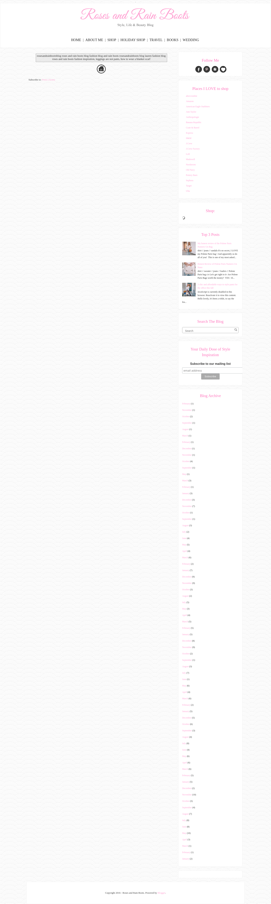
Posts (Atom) (48, 79)
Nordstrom (191, 164)
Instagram (215, 69)
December (186, 448)
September (187, 423)
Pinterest (206, 69)
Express (189, 133)
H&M (188, 138)
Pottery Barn (191, 175)
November (187, 410)
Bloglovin (223, 69)
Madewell (190, 159)
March (185, 435)
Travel (155, 40)
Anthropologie (192, 117)
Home (76, 40)
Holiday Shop (132, 40)
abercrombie (191, 96)
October (186, 416)
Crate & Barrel (192, 127)
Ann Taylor (191, 111)
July (184, 532)
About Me (94, 40)
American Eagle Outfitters (198, 106)
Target (189, 185)
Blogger (161, 892)
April (184, 551)
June (184, 538)
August (185, 429)
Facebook (198, 69)
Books (172, 40)
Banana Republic (193, 122)
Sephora (189, 180)
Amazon (190, 101)
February (186, 403)
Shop (111, 40)
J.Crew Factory (193, 148)
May (184, 474)
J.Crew (189, 143)
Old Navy (190, 170)
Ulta (188, 191)
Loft (188, 154)
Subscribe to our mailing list (210, 363)
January (185, 493)
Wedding (191, 40)
